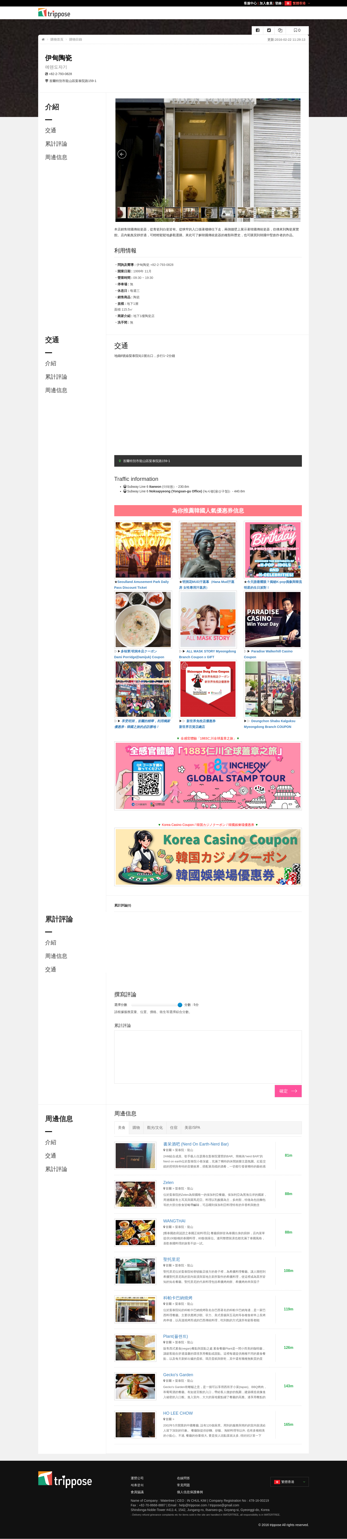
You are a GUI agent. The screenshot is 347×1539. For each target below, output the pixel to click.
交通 (50, 130)
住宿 (176, 13)
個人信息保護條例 (190, 1492)
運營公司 (137, 1478)
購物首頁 (56, 39)
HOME (140, 13)
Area (152, 13)
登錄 (278, 3)
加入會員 (266, 3)
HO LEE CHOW (178, 1413)
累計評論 (56, 144)
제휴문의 (137, 1485)
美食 (166, 13)
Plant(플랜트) (175, 1336)
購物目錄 (75, 39)
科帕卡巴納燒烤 (177, 1298)
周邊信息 (56, 157)
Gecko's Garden (178, 1374)
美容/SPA (241, 13)
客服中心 (250, 3)
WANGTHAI (174, 1221)
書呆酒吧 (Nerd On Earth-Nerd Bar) (196, 1144)
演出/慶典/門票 (220, 13)
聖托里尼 (171, 1259)
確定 (283, 1091)
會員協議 (137, 1492)
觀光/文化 (200, 13)
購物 (186, 13)
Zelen (168, 1182)
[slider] (180, 1005)
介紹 (50, 363)
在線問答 (183, 1478)
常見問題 (183, 1485)
